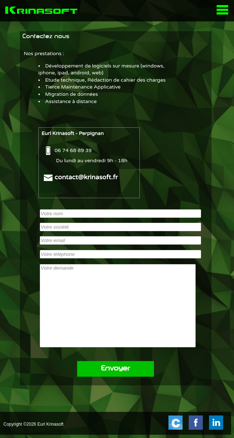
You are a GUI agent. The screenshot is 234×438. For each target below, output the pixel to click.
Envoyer (115, 368)
